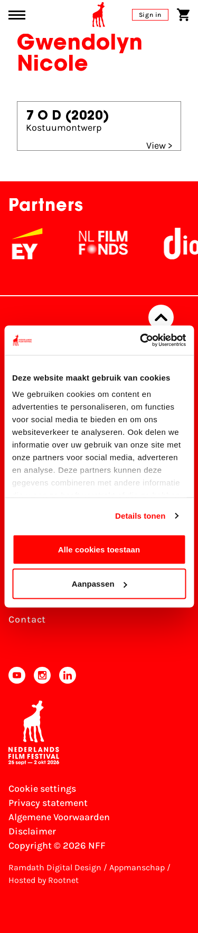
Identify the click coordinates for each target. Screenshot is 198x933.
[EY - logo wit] (34, 243)
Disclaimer (32, 831)
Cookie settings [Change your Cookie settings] (42, 788)
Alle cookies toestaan (99, 549)
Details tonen (140, 515)
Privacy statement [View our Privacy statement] (48, 803)
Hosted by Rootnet (43, 880)
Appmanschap (137, 867)
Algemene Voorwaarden (59, 817)
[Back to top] (161, 317)
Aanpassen (99, 583)
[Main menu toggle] (16, 15)
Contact (27, 619)
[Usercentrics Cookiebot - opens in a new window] (141, 340)
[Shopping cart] (183, 14)
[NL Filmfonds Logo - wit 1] (110, 243)
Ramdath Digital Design (54, 867)
